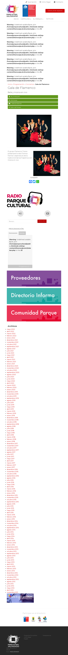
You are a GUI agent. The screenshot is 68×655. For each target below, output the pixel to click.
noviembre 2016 (12, 471)
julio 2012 (10, 584)
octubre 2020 (12, 370)
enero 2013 (11, 571)
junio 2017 (10, 456)
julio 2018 (10, 428)
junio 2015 (10, 508)
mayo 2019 (10, 407)
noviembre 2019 (12, 394)
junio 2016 (10, 482)
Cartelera (25, 19)
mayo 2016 (10, 484)
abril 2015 (10, 512)
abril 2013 (10, 564)
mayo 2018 (11, 433)
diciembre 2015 (12, 495)
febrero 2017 (11, 465)
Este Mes (22, 233)
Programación (18, 84)
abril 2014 (10, 538)
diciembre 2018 (12, 418)
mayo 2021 (10, 355)
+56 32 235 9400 (14, 651)
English (26, 639)
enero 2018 (11, 441)
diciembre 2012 (12, 573)
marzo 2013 (11, 566)
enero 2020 (11, 390)
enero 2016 (11, 493)
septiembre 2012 (13, 579)
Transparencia (47, 635)
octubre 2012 (11, 577)
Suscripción (32, 2)
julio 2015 (10, 506)
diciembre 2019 (12, 392)
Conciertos (30, 84)
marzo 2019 (11, 411)
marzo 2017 (11, 463)
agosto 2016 (11, 478)
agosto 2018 (11, 426)
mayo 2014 (10, 536)
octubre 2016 (11, 474)
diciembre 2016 (12, 469)
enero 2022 (11, 338)
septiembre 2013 (13, 553)
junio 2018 (10, 430)
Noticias (49, 19)
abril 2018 (10, 435)
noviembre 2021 (12, 342)
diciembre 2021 (12, 340)
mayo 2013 (10, 562)
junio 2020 (11, 379)
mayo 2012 (10, 588)
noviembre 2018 (12, 420)
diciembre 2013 (12, 547)
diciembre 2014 (12, 521)
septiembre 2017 (13, 450)
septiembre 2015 (13, 502)
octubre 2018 (12, 422)
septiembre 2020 (13, 372)
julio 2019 (10, 402)
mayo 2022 (11, 329)
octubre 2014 (11, 525)
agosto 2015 (11, 504)
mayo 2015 (10, 510)
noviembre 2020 (13, 368)
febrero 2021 (11, 361)
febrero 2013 (11, 568)
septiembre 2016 (13, 476)
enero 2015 (11, 519)
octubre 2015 (11, 499)
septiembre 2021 (13, 346)
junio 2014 (10, 534)
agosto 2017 (11, 452)
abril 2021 (10, 357)
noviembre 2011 (12, 592)
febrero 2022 (11, 336)
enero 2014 (11, 545)
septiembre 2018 (13, 424)
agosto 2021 (11, 349)
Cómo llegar (46, 2)
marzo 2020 (11, 385)
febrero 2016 (11, 491)
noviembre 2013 (12, 549)
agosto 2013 (11, 556)
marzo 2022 (11, 333)
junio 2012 (10, 586)
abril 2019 (10, 409)
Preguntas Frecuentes (30, 635)
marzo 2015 (11, 515)
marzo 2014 (11, 540)
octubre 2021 (11, 344)
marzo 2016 (11, 489)
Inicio (16, 19)
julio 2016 (10, 480)
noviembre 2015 (12, 497)
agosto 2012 (11, 581)
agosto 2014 (11, 530)
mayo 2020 (11, 381)
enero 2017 (11, 467)
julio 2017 (10, 454)
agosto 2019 (11, 400)
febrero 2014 (11, 543)
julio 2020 (10, 377)
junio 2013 (10, 560)
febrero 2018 (11, 439)
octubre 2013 (11, 551)
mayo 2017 (10, 459)
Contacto (59, 2)
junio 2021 (10, 353)
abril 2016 (10, 487)
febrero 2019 (11, 413)
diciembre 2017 (12, 443)
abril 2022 (10, 331)
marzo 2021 (11, 359)
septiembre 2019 (13, 398)
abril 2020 (10, 383)
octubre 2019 (11, 396)
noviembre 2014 (12, 523)
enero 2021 (11, 364)
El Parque (37, 19)
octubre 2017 (11, 448)
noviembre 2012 (12, 575)
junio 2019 (10, 405)
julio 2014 (10, 532)
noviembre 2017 (12, 446)
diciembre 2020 (12, 366)
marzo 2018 (11, 437)
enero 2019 (11, 415)
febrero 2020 (11, 387)
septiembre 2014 (13, 528)
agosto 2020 (11, 374)
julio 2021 (10, 351)
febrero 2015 (11, 517)
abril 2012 (10, 590)
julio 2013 (10, 558)
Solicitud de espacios (55, 11)
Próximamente (13, 233)
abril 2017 (10, 461)
